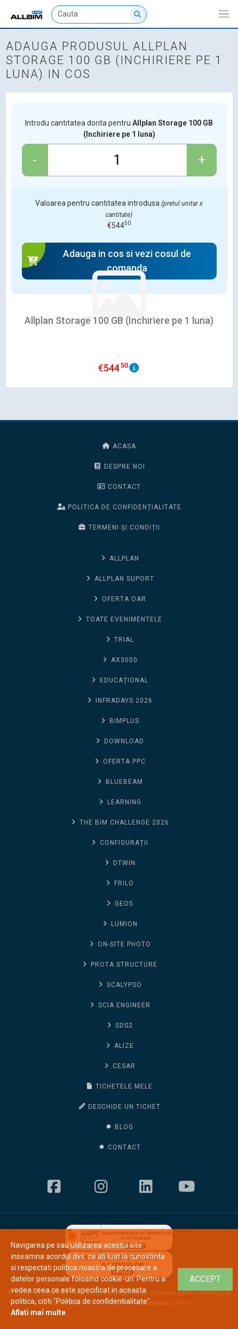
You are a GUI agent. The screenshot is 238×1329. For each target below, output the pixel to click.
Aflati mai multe (38, 1312)
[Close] (205, 1279)
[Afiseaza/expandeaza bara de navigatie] (224, 14)
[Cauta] (98, 14)
